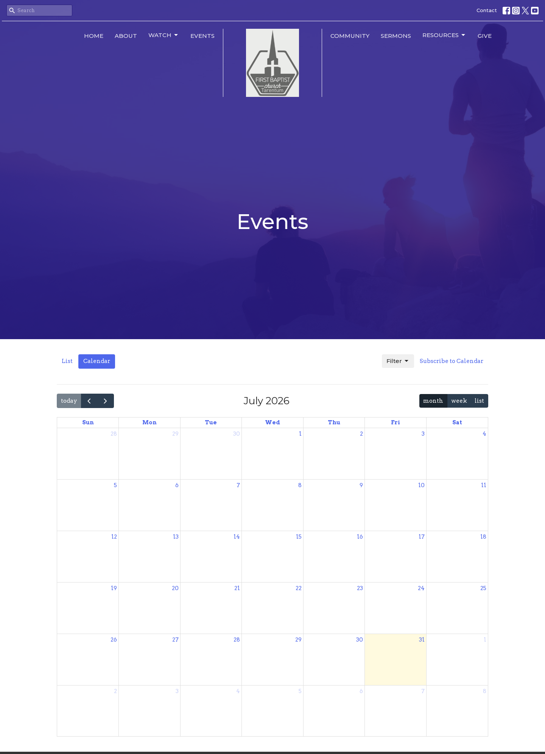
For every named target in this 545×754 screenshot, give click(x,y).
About (126, 35)
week (459, 400)
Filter (398, 361)
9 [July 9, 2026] (361, 485)
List (67, 361)
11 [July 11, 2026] (483, 485)
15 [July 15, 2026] (299, 536)
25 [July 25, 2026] (483, 588)
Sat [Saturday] (457, 422)
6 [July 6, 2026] (177, 485)
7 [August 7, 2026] (423, 691)
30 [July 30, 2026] (359, 639)
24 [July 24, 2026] (421, 588)
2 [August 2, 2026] (115, 691)
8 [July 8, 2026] (300, 485)
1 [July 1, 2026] (300, 433)
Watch (163, 35)
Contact (486, 10)
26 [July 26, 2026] (114, 639)
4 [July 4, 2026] (484, 433)
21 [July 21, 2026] (237, 588)
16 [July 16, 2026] (360, 536)
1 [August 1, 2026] (485, 639)
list (479, 400)
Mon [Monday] (149, 422)
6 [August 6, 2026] (361, 691)
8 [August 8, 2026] (484, 691)
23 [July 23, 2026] (360, 588)
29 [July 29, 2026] (298, 639)
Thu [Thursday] (334, 422)
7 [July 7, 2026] (238, 485)
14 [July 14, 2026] (237, 536)
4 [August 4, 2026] (238, 691)
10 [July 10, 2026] (421, 485)
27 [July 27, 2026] (175, 639)
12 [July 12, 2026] (114, 536)
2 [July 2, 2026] (361, 433)
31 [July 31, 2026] (422, 639)
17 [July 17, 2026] (422, 536)
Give (485, 35)
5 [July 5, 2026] (115, 485)
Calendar (96, 361)
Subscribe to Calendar (451, 361)
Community (349, 35)
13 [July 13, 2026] (176, 536)
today (69, 400)
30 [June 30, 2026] (236, 433)
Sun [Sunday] (88, 422)
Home (93, 35)
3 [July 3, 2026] (423, 433)
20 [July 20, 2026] (175, 588)
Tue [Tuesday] (211, 422)
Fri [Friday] (395, 422)
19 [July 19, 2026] (114, 588)
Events (202, 35)
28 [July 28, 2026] (237, 639)
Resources (444, 35)
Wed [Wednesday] (272, 422)
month (433, 400)
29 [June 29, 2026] (175, 433)
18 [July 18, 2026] (483, 536)
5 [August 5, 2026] (300, 691)
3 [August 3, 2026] (177, 691)
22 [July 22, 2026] (299, 588)
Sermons (396, 35)
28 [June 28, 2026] (114, 433)
